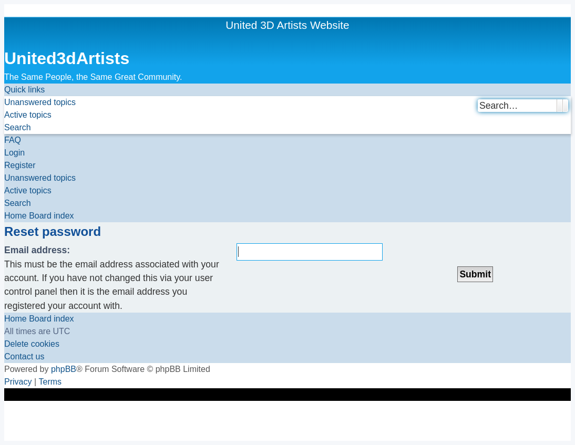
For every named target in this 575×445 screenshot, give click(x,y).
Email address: (37, 250)
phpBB (63, 369)
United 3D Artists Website (287, 25)
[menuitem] (40, 102)
